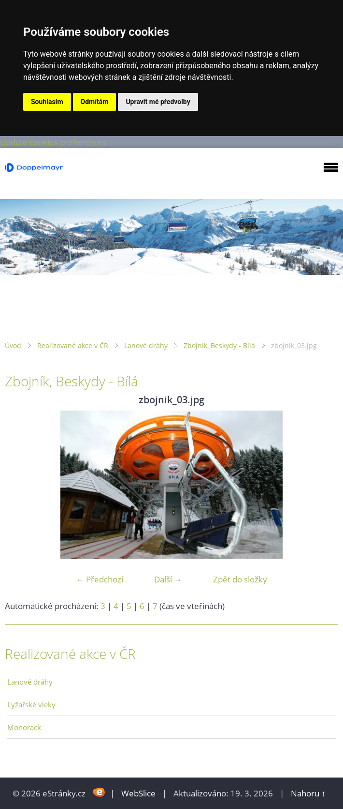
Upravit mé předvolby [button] (158, 102)
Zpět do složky (240, 579)
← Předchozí (99, 579)
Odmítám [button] (95, 102)
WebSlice (138, 793)
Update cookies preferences (53, 142)
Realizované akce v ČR (72, 345)
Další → (168, 579)
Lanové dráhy (146, 345)
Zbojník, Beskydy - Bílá (219, 345)
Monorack (24, 727)
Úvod (13, 345)
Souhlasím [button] (47, 102)
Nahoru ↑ (308, 793)
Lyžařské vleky (31, 704)
